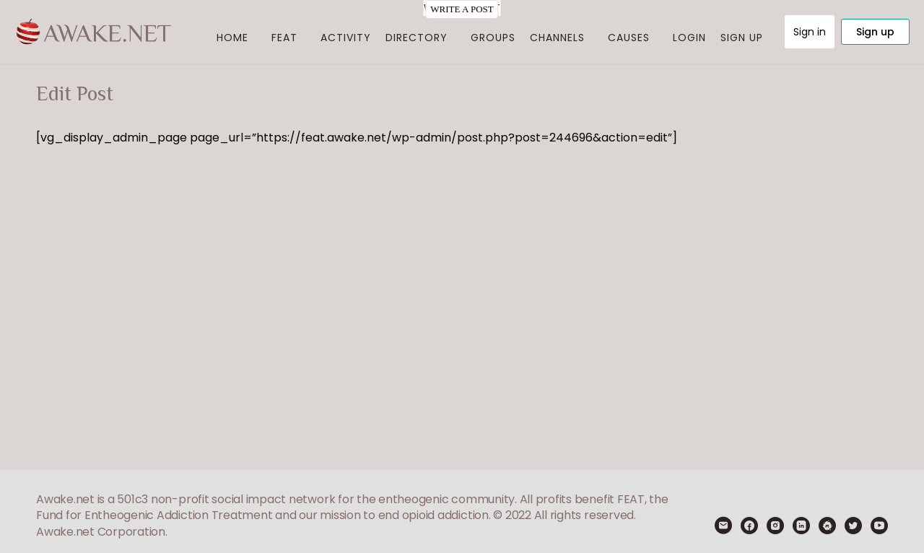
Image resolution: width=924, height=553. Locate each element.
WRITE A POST (461, 9)
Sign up (875, 32)
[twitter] (853, 525)
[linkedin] (801, 525)
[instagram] (775, 525)
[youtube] (879, 525)
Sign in (809, 32)
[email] (723, 525)
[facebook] (749, 525)
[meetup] (827, 525)
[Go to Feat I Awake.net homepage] (93, 30)
